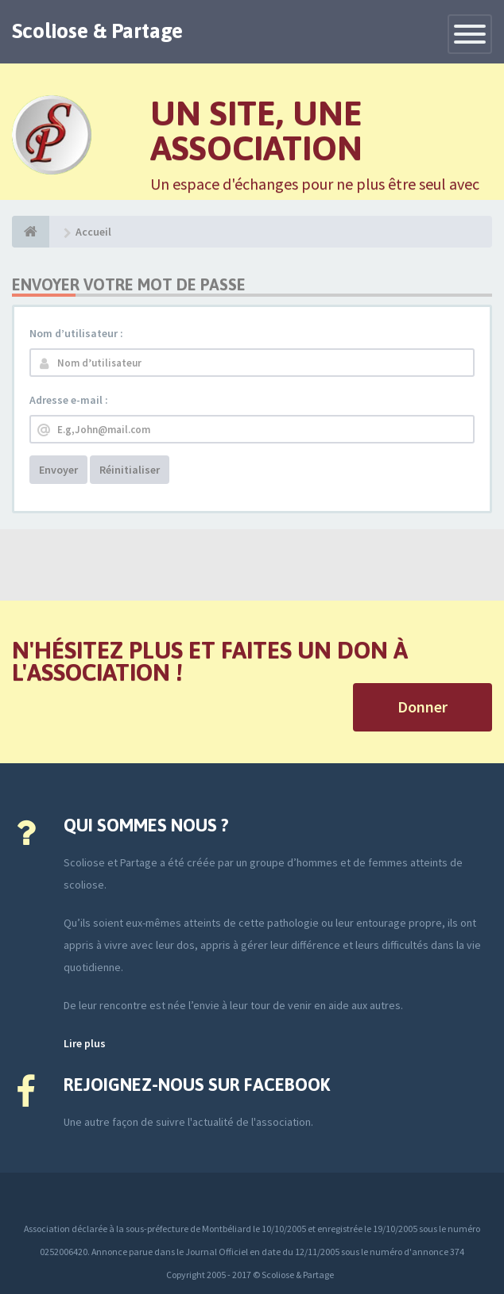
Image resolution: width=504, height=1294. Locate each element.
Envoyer (58, 470)
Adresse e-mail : (68, 400)
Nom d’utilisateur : (76, 333)
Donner (422, 706)
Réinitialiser (129, 470)
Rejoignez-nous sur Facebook (197, 1084)
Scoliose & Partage (97, 31)
